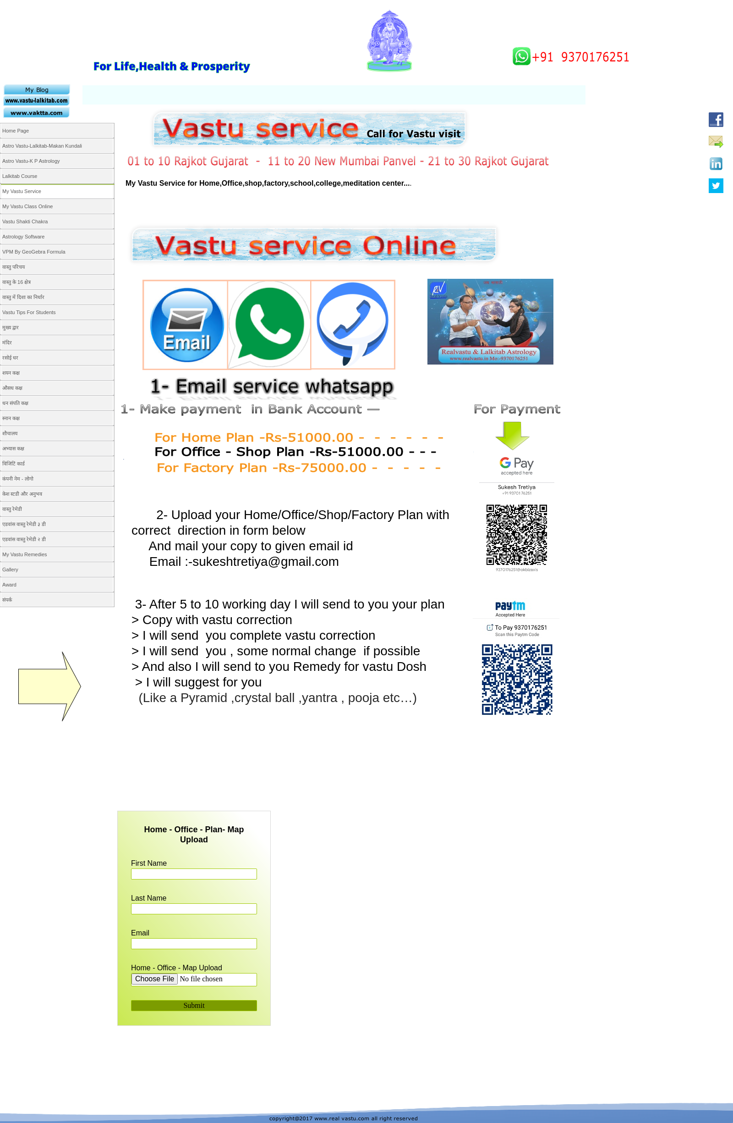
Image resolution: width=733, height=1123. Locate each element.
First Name (149, 863)
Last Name (148, 898)
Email (140, 933)
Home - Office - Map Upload (176, 968)
